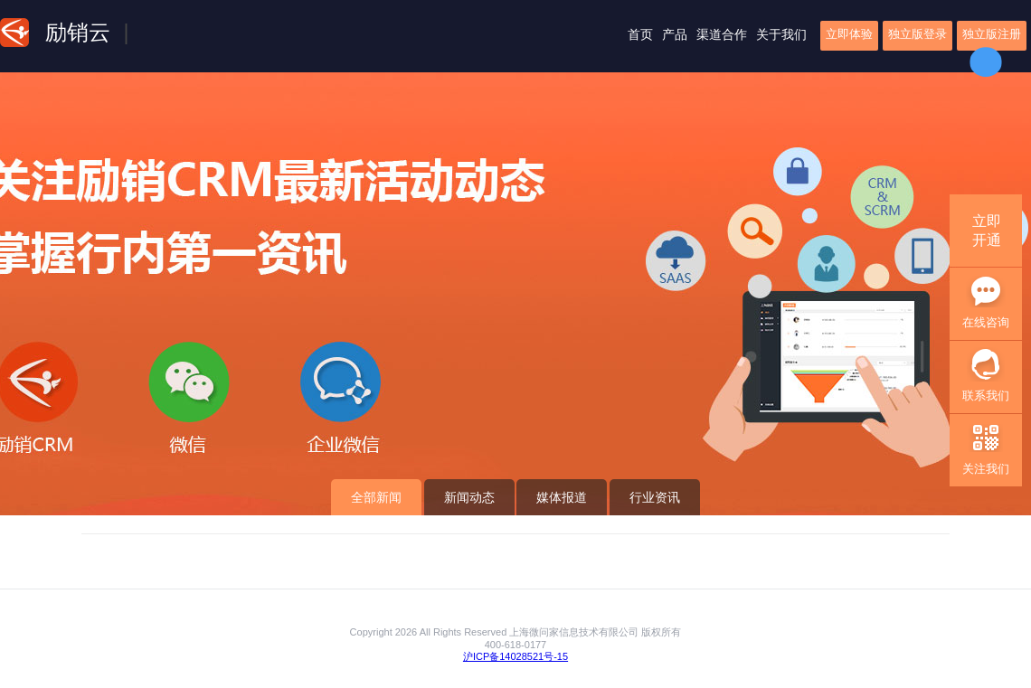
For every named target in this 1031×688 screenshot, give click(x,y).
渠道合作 (721, 34)
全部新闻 (376, 497)
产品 (674, 34)
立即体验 (849, 34)
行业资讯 (654, 497)
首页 (640, 34)
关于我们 (781, 34)
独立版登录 (917, 34)
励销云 (77, 32)
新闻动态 (469, 497)
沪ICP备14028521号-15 (515, 656)
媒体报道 (561, 497)
